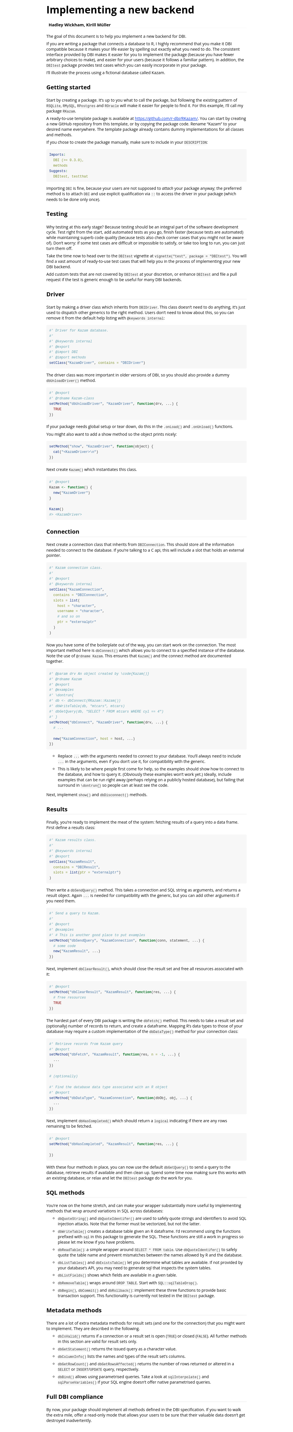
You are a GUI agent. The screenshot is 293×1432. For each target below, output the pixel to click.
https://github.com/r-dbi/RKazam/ (166, 118)
